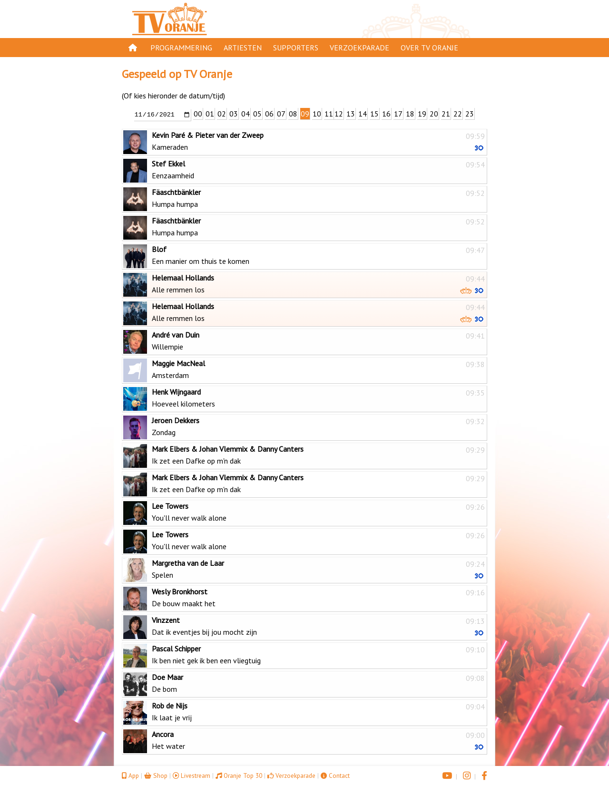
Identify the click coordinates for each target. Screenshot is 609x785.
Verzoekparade (359, 47)
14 (362, 113)
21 (446, 113)
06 (269, 113)
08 (293, 113)
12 (338, 113)
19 (422, 113)
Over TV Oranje (429, 47)
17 (398, 113)
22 (457, 113)
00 (198, 113)
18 (410, 113)
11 (328, 113)
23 (469, 113)
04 (245, 113)
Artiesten (243, 47)
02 (221, 113)
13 (350, 113)
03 (233, 113)
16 (386, 113)
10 (317, 113)
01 (210, 113)
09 (305, 113)
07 (281, 113)
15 (374, 113)
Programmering (181, 47)
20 (434, 113)
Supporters (295, 47)
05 (257, 113)
